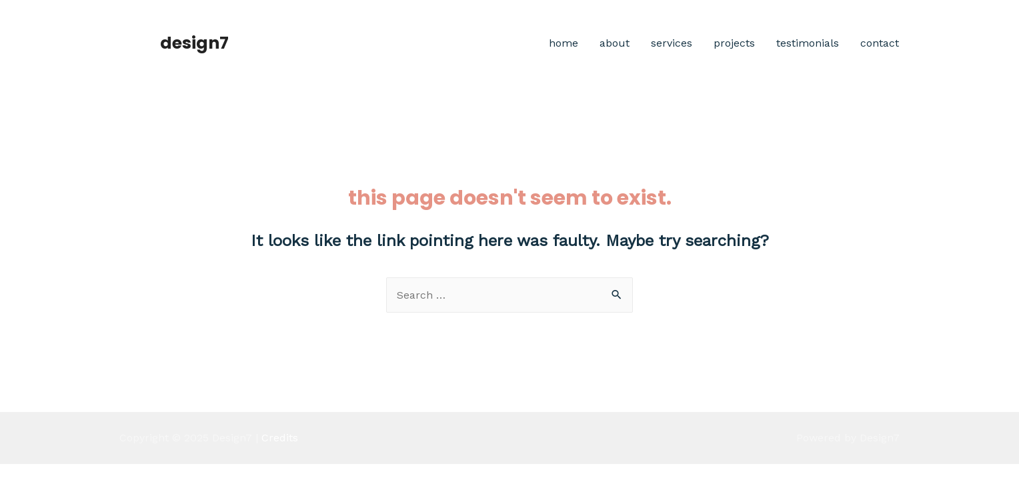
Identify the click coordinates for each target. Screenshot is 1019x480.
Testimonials (807, 43)
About (615, 43)
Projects (734, 43)
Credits (279, 437)
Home (563, 43)
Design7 (194, 43)
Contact (879, 43)
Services (671, 43)
